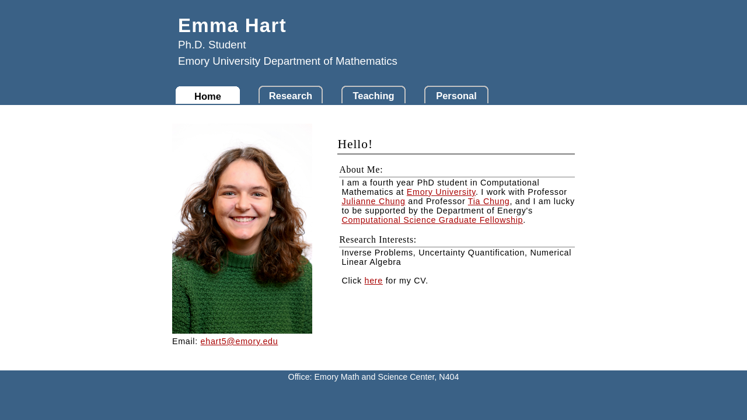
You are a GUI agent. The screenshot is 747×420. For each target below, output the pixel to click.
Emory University (441, 192)
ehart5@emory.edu (239, 341)
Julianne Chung (373, 201)
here (374, 280)
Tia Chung (489, 201)
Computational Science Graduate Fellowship (432, 220)
